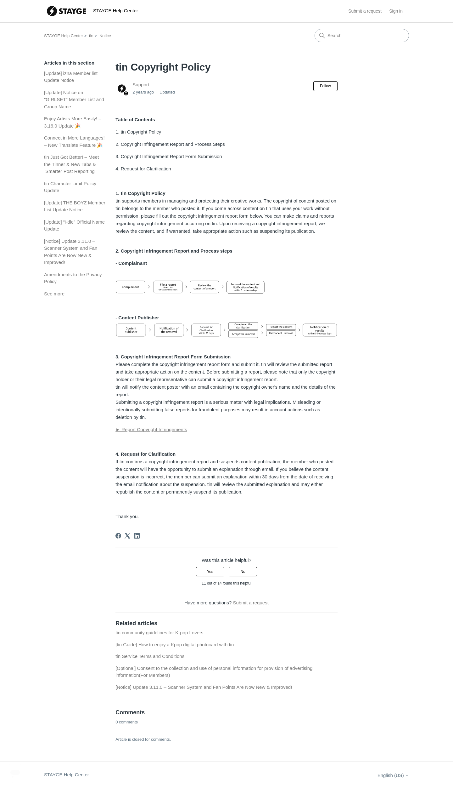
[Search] (362, 35)
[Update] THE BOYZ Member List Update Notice (74, 206)
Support (140, 84)
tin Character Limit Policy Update (70, 187)
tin (91, 35)
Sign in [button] (396, 11)
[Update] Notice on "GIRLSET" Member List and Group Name (74, 99)
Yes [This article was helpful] (210, 571)
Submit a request (365, 11)
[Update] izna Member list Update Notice (71, 77)
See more (54, 293)
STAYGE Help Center (63, 35)
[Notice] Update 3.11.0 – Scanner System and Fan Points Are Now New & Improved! (70, 251)
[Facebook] (118, 536)
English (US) (393, 775)
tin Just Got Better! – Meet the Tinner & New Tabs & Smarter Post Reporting (71, 164)
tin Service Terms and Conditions (149, 656)
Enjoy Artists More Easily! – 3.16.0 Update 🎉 (72, 122)
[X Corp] (127, 536)
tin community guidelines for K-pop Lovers (159, 632)
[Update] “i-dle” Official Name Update (74, 225)
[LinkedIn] (137, 536)
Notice (105, 35)
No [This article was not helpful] (242, 571)
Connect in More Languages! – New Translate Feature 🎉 (74, 141)
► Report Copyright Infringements (151, 429)
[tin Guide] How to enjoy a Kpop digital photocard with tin (174, 644)
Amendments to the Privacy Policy (73, 278)
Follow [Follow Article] (325, 86)
